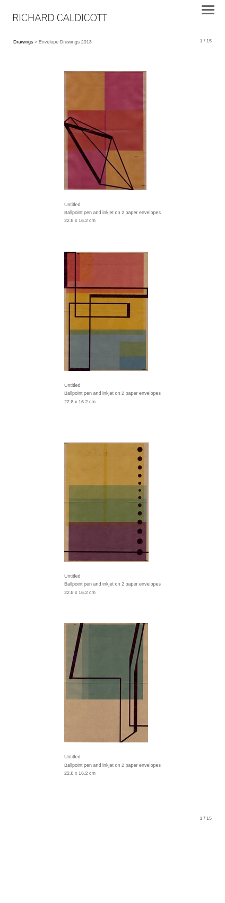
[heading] (60, 19)
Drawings (23, 42)
